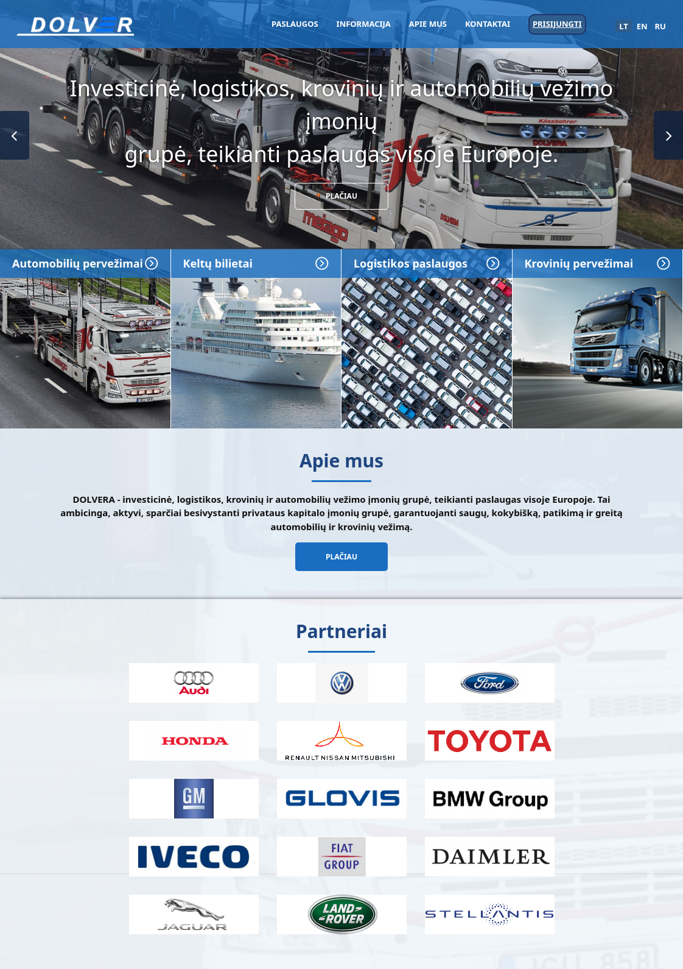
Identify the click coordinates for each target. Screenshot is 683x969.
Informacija (364, 23)
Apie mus (428, 23)
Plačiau (341, 196)
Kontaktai (487, 23)
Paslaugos (294, 23)
